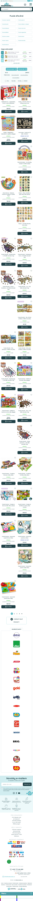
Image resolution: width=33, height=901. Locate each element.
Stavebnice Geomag (8, 883)
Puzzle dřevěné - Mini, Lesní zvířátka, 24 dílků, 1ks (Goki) (24, 349)
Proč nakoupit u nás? (16, 817)
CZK (29, 0)
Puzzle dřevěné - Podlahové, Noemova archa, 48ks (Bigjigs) (8, 411)
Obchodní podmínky (16, 820)
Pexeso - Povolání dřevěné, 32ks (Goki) (25, 224)
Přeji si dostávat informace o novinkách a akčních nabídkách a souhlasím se (17, 789)
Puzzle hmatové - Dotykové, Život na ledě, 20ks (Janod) (8, 505)
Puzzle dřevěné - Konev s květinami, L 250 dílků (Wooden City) (8, 288)
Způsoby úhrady (16, 831)
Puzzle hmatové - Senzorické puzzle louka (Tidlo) (8, 597)
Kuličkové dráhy (15, 886)
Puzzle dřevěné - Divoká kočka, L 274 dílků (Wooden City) (8, 255)
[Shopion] (12, 889)
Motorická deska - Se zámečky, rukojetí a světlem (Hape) (25, 163)
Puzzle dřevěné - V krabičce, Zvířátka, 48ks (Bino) (24, 474)
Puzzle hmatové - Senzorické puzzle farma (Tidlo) (8, 537)
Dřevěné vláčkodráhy (23, 886)
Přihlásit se (10, 0)
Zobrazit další (16, 63)
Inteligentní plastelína (23, 883)
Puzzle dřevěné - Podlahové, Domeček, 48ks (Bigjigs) (24, 379)
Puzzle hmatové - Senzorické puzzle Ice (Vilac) (24, 537)
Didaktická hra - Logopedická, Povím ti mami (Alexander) (8, 102)
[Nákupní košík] (25, 4)
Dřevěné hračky (15, 883)
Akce (8, 80)
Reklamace (16, 836)
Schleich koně (8, 884)
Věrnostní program (16, 832)
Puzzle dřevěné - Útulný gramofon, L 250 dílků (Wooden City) (24, 443)
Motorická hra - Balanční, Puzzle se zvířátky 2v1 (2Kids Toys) (8, 194)
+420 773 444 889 (17, 869)
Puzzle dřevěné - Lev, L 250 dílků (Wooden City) (25, 287)
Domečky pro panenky (22, 884)
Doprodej (13, 80)
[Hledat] (30, 9)
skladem (25, 80)
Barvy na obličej (15, 884)
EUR (31, 0)
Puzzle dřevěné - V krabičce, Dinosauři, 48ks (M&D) (8, 474)
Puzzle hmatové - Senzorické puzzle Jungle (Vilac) (24, 567)
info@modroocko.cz (9, 876)
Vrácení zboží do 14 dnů (16, 834)
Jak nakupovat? (16, 819)
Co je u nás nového (16, 822)
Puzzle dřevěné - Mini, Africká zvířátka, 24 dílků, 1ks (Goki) (24, 318)
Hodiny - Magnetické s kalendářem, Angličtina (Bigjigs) (8, 133)
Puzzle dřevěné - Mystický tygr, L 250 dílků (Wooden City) (8, 379)
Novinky (19, 80)
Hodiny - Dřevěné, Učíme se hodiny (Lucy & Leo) (24, 102)
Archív (2, 883)
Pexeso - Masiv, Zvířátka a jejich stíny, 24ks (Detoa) (25, 193)
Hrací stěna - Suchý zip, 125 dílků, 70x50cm (25, 133)
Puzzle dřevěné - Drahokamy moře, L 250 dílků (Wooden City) (24, 256)
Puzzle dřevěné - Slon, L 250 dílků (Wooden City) (24, 411)
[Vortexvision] (21, 889)
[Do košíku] (8, 111)
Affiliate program (16, 824)
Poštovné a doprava (16, 829)
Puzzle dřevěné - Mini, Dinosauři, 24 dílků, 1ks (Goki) (8, 349)
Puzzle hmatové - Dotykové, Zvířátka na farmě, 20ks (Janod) (24, 506)
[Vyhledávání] (16, 9)
